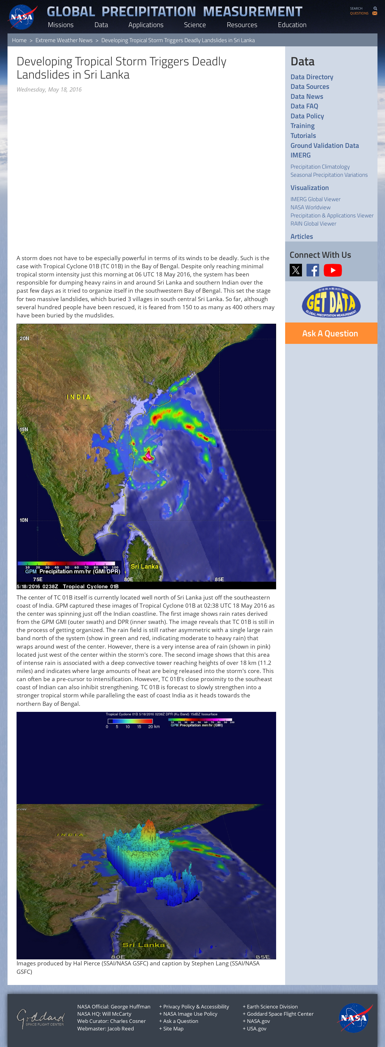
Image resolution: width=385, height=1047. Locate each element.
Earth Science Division (272, 1006)
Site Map (173, 1028)
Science (195, 24)
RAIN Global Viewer (313, 223)
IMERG (301, 155)
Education (292, 24)
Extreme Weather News (64, 40)
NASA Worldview (311, 207)
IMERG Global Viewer (315, 199)
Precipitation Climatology (320, 166)
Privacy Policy (179, 1006)
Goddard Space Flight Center (280, 1013)
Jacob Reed (121, 1028)
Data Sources (310, 87)
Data (101, 24)
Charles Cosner (128, 1020)
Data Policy (307, 116)
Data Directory (312, 77)
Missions (61, 24)
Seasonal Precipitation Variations (329, 174)
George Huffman (130, 1006)
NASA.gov (258, 1020)
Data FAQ (304, 106)
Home (19, 40)
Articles (302, 236)
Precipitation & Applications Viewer (332, 215)
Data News (307, 96)
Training (303, 126)
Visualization (310, 188)
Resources (242, 24)
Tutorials (303, 136)
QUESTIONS (359, 13)
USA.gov (256, 1028)
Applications (146, 24)
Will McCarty (116, 1013)
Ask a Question (180, 1020)
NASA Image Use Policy (190, 1013)
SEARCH (356, 8)
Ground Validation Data (325, 146)
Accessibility (215, 1006)
